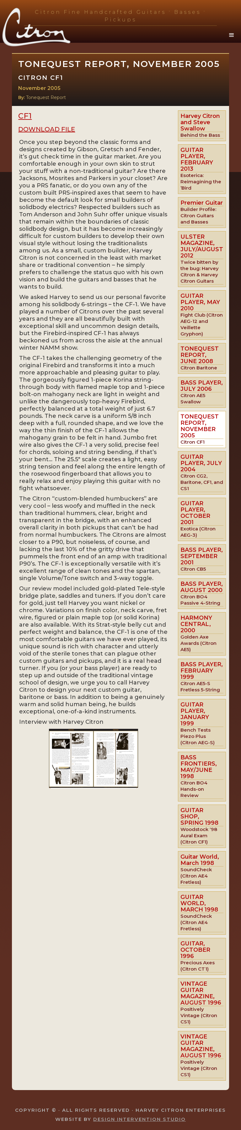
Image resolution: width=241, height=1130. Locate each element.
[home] (43, 28)
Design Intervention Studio (139, 1119)
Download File (46, 129)
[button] (231, 35)
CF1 (25, 116)
